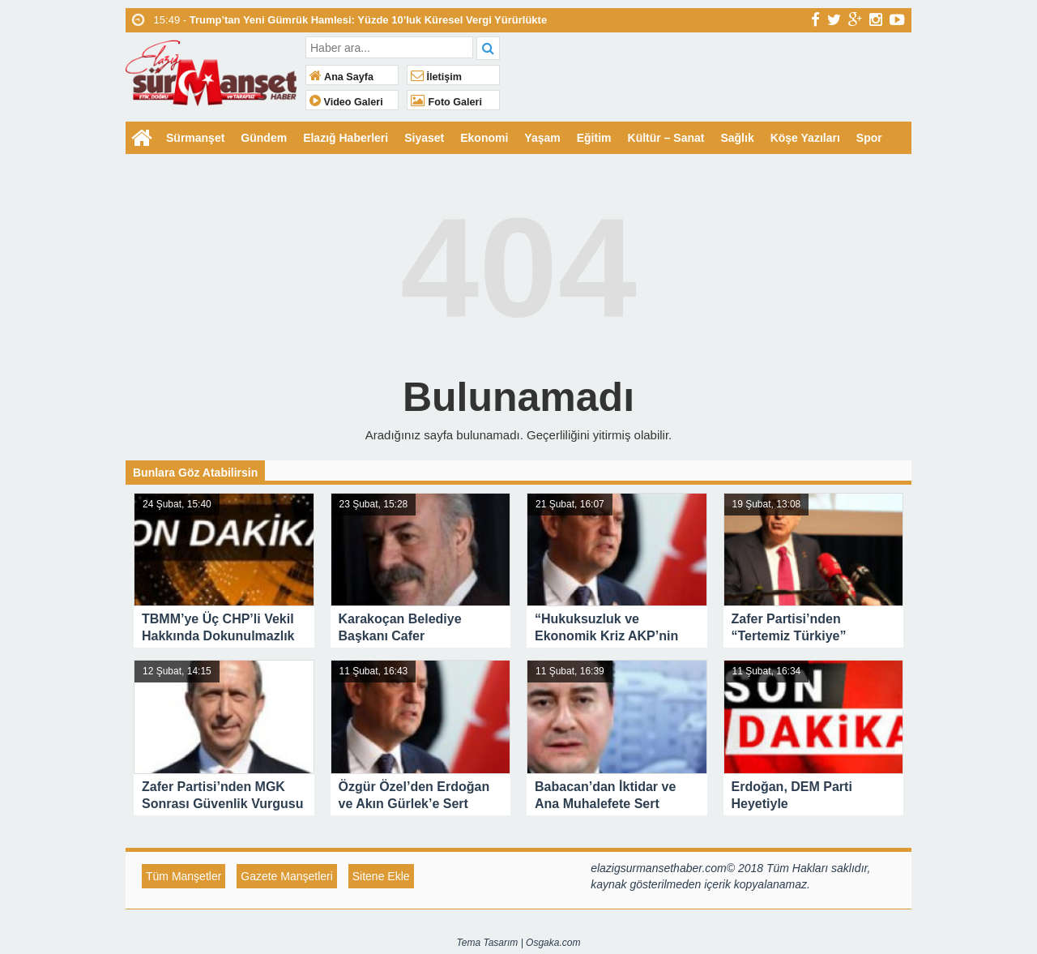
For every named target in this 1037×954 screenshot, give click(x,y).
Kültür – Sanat (666, 137)
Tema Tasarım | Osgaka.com (519, 942)
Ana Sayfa (341, 77)
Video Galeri (346, 102)
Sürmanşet (195, 137)
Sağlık (736, 137)
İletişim (436, 77)
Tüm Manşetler (183, 876)
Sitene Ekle (381, 876)
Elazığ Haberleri (345, 137)
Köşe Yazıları (805, 137)
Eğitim (594, 137)
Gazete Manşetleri (287, 876)
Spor (869, 137)
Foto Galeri (446, 102)
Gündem (264, 137)
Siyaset (424, 137)
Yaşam (542, 137)
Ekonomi (484, 137)
